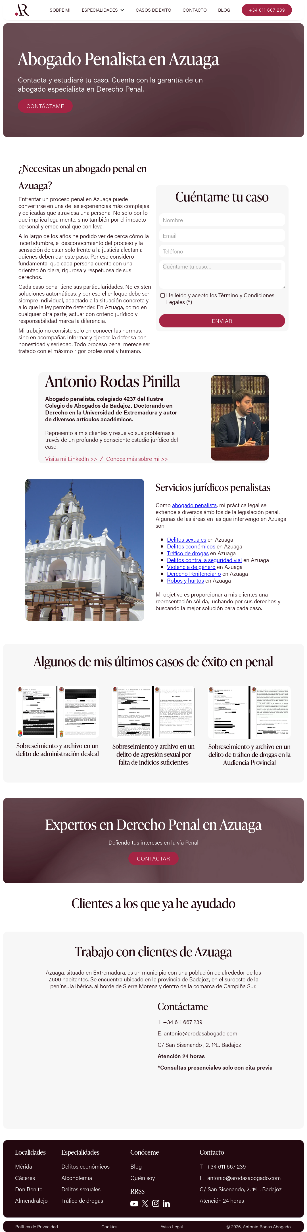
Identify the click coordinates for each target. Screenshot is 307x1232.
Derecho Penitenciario (194, 573)
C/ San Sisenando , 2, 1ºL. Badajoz (199, 1044)
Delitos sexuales (186, 539)
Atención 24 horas (222, 1200)
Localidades (30, 1152)
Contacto (195, 10)
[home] (22, 9)
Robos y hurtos (185, 580)
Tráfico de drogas (188, 553)
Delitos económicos (191, 546)
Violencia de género (191, 566)
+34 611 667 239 (267, 10)
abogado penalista (194, 505)
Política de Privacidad (36, 1226)
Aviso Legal (171, 1226)
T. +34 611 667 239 (180, 1022)
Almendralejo (31, 1200)
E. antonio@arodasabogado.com (197, 1033)
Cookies (109, 1226)
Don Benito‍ (29, 1189)
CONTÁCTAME (45, 106)
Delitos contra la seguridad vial (204, 560)
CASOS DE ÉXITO (153, 10)
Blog (224, 10)
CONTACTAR (153, 858)
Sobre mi (60, 10)
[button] (103, 10)
